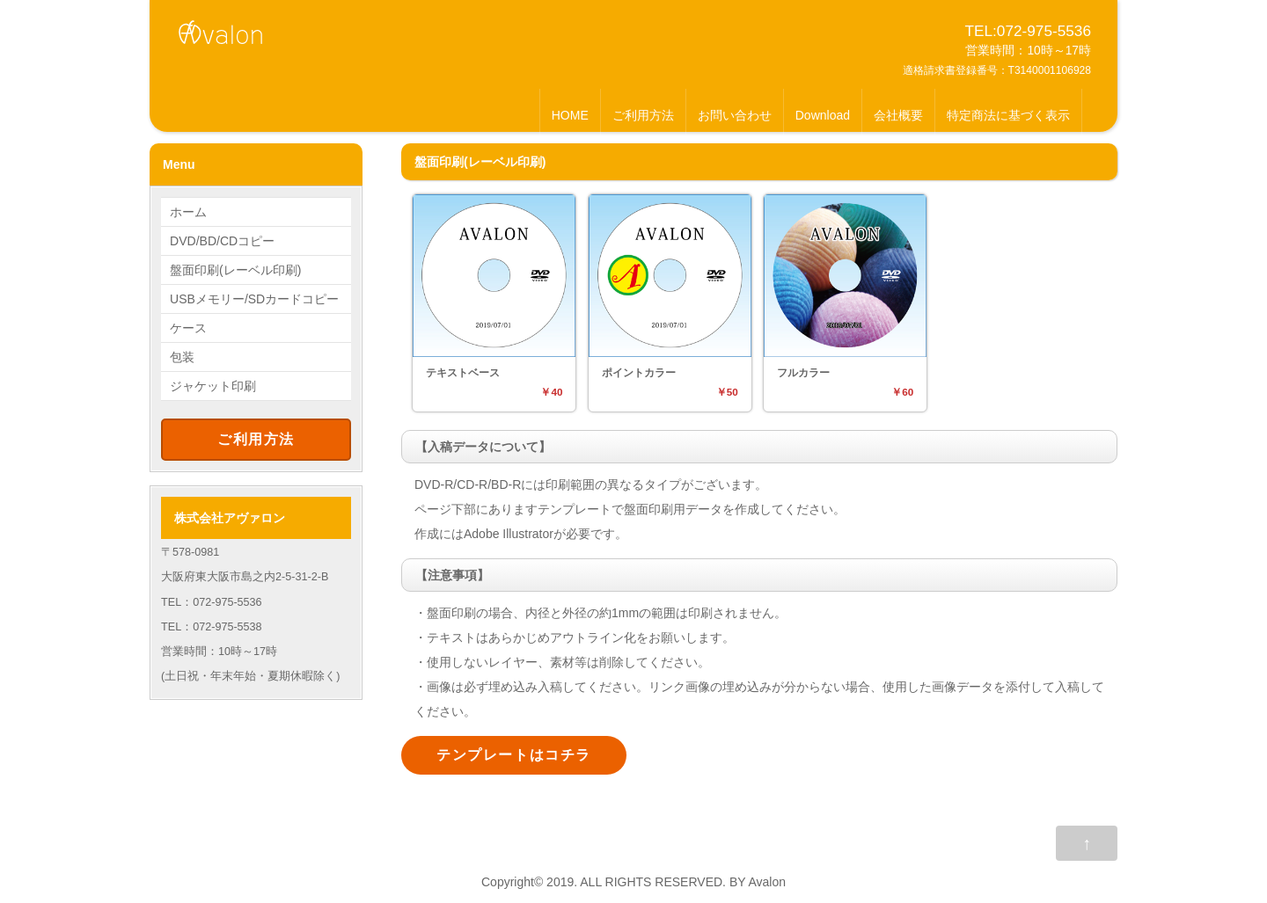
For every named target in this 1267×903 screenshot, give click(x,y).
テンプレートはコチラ (513, 754)
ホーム (188, 212)
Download (822, 115)
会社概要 (898, 115)
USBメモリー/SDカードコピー (254, 299)
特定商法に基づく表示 (1008, 115)
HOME (570, 115)
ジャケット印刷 (213, 386)
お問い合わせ (735, 115)
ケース (188, 328)
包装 (182, 357)
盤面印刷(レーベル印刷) (235, 270)
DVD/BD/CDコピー (222, 241)
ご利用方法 (643, 115)
